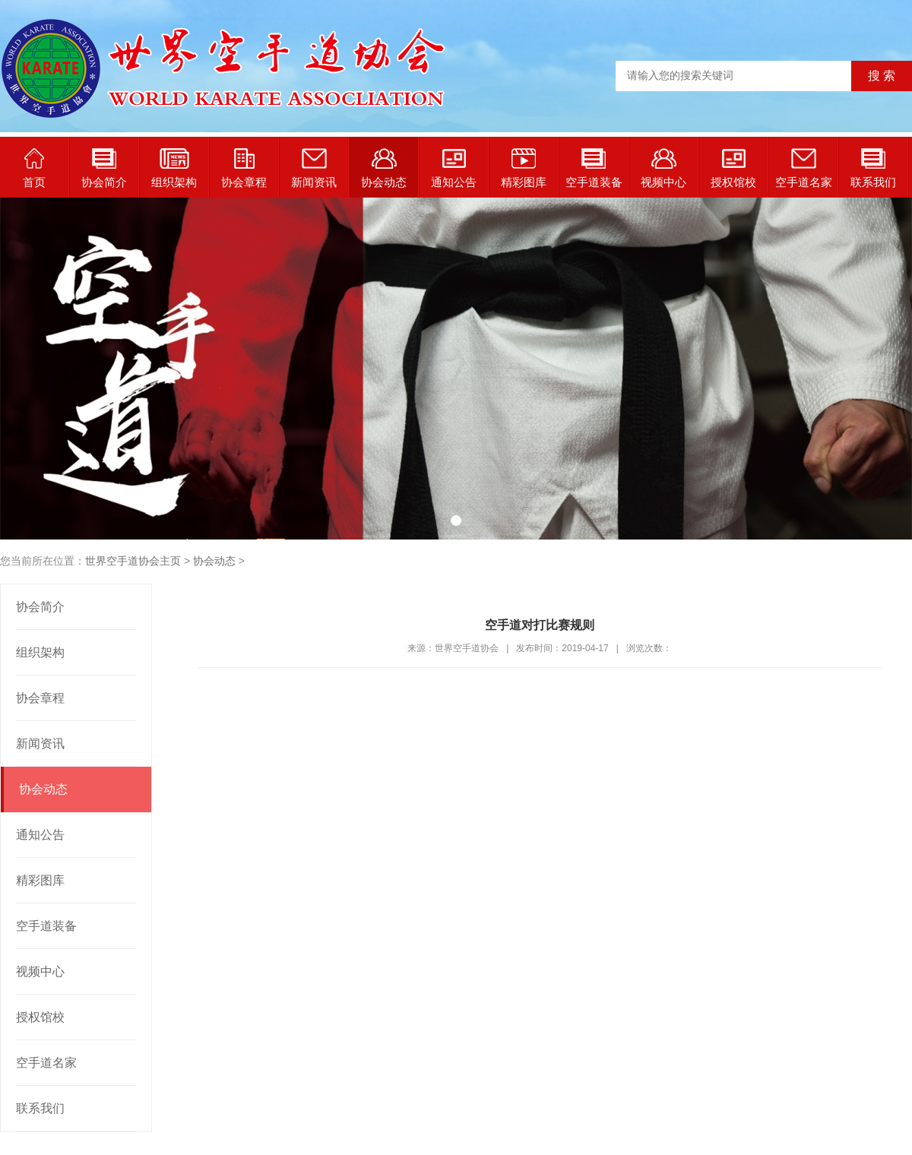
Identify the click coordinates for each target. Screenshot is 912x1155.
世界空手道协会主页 (133, 561)
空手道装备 (593, 168)
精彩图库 (523, 168)
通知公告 (454, 168)
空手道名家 (803, 168)
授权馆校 (733, 168)
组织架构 (174, 168)
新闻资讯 (314, 168)
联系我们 (873, 168)
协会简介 (104, 168)
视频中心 (663, 168)
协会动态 (384, 168)
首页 (34, 168)
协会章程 (244, 168)
